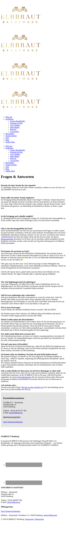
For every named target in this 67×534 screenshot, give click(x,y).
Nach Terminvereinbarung (13, 422)
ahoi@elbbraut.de (16, 413)
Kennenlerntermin (24, 377)
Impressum (29, 519)
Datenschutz (39, 519)
